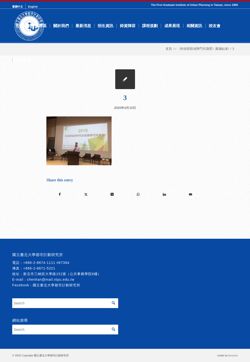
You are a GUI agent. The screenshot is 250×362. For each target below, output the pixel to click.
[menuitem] (19, 7)
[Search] (39, 60)
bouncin (233, 355)
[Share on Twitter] (86, 194)
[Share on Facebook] (60, 194)
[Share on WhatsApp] (138, 194)
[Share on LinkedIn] (164, 194)
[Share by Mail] (190, 194)
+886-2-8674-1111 (39, 263)
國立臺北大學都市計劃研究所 (56, 285)
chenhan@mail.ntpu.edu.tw (50, 279)
